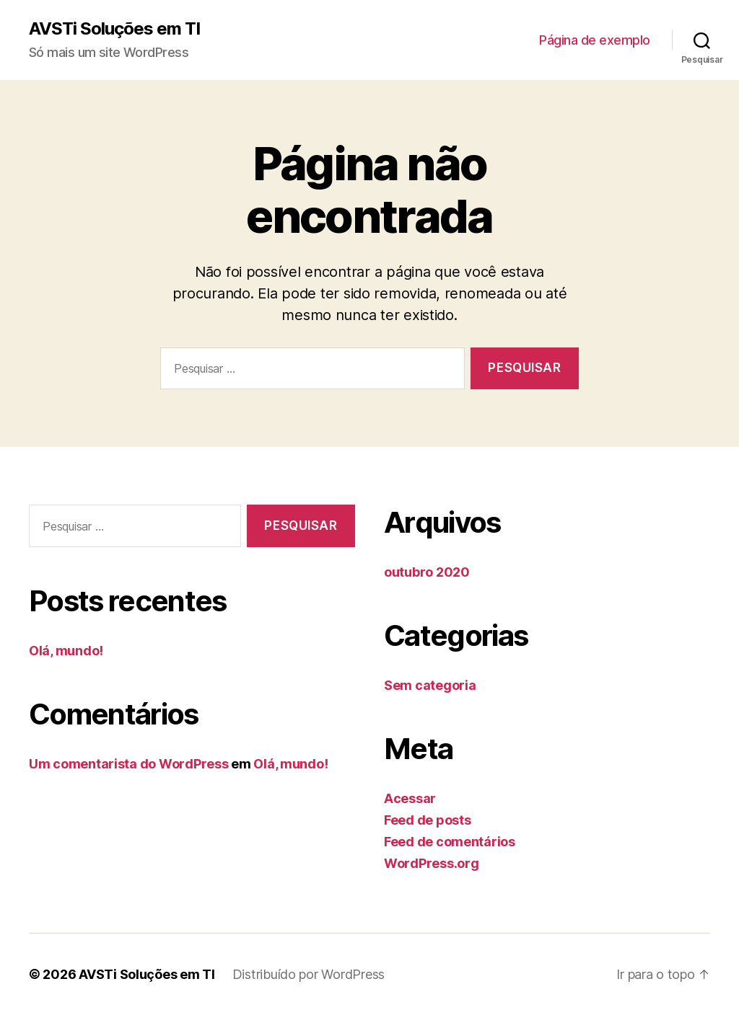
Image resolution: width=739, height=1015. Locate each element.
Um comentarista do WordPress (128, 763)
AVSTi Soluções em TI (114, 28)
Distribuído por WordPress (308, 974)
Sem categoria (430, 685)
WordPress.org (431, 863)
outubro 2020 (427, 572)
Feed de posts (427, 820)
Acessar (410, 798)
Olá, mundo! (66, 650)
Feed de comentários (449, 841)
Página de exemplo (594, 40)
